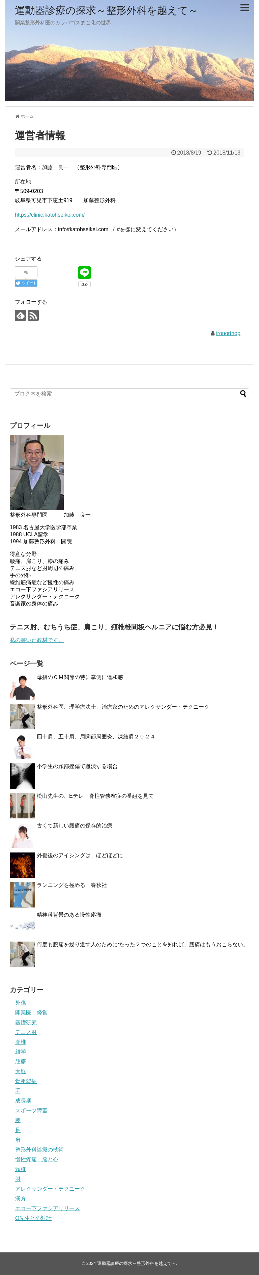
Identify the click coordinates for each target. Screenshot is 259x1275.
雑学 (20, 1052)
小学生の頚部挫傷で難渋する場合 (77, 766)
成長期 (23, 1101)
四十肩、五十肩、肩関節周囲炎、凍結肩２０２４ (96, 736)
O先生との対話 (33, 1218)
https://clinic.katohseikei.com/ (50, 215)
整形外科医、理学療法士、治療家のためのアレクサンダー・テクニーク (123, 707)
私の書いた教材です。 (37, 640)
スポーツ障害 (31, 1110)
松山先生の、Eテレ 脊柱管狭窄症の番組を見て (95, 796)
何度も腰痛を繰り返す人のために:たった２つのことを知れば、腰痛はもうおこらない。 (143, 944)
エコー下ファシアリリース (47, 1208)
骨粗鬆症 (26, 1081)
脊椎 (20, 1042)
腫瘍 (20, 1061)
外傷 (20, 1003)
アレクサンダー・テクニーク (50, 1189)
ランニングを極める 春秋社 (72, 885)
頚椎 (20, 1169)
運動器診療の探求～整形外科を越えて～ (106, 10)
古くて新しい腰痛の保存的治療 (74, 826)
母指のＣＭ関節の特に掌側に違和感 (82, 677)
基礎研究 (26, 1022)
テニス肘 (26, 1032)
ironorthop (228, 333)
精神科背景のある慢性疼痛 (69, 915)
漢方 (20, 1198)
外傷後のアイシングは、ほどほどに (80, 855)
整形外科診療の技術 (39, 1149)
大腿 (20, 1071)
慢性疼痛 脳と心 (36, 1159)
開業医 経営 (31, 1012)
